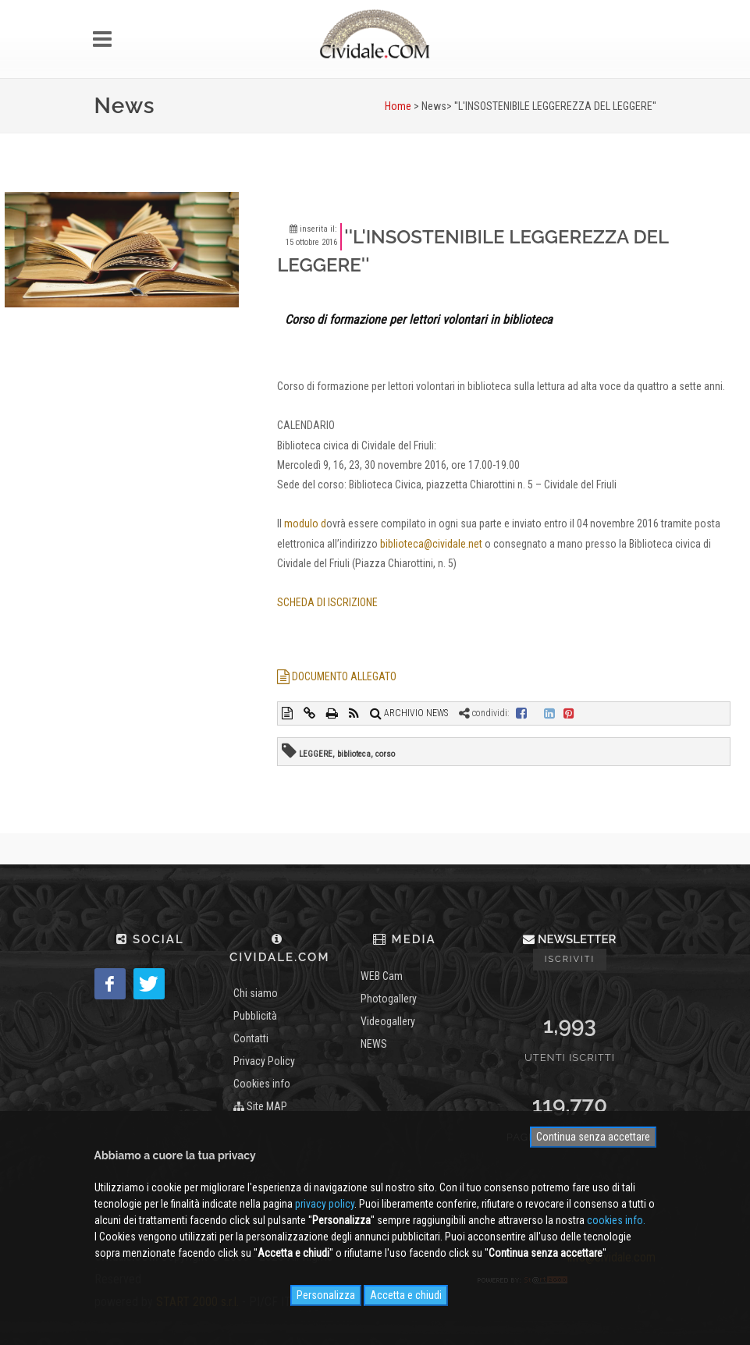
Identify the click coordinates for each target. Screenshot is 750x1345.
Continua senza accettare (593, 1136)
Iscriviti (570, 959)
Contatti (250, 1038)
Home (398, 106)
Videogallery (388, 1021)
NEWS (374, 1044)
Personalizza (326, 1295)
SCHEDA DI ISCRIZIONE (327, 602)
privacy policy (324, 1204)
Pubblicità (255, 1016)
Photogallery (389, 998)
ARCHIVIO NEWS (409, 713)
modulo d (305, 523)
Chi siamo (255, 993)
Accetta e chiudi (406, 1295)
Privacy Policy (264, 1061)
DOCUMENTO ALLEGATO (336, 676)
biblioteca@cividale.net (431, 544)
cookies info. (616, 1220)
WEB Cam (382, 976)
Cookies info (261, 1083)
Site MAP (260, 1106)
